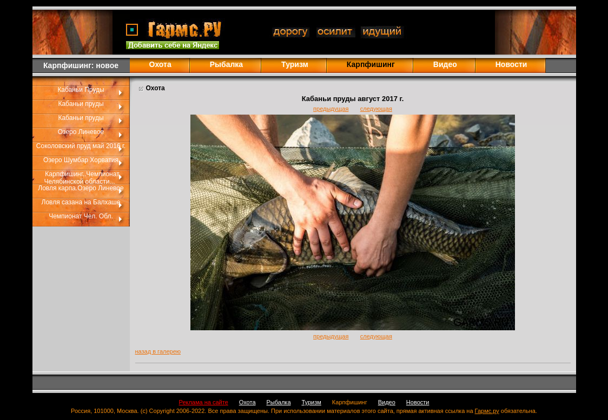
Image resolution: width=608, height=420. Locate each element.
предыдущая (330, 108)
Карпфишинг (349, 402)
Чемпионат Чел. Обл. (81, 216)
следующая (376, 108)
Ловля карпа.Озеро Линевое (80, 188)
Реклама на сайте (203, 402)
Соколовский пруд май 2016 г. (80, 146)
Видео (445, 64)
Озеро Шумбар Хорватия (80, 160)
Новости (511, 64)
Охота (160, 64)
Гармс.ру (487, 411)
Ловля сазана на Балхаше (81, 202)
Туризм (294, 64)
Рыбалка (226, 64)
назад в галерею (158, 351)
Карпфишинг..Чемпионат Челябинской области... (82, 177)
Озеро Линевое (81, 132)
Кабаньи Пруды (80, 90)
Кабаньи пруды (80, 104)
